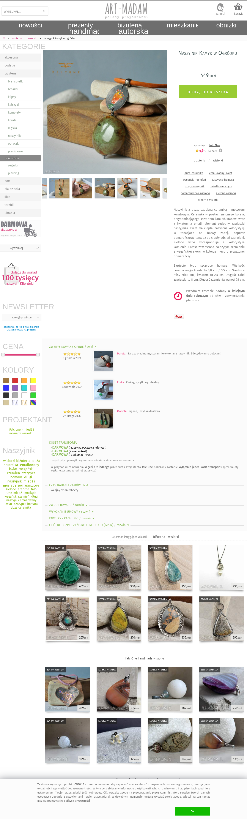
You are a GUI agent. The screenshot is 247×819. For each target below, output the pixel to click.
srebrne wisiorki (208, 199)
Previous (49, 112)
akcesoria (11, 57)
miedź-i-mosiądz (221, 186)
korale (12, 120)
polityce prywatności (77, 800)
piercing (13, 173)
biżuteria (11, 73)
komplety (14, 112)
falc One (214, 145)
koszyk (238, 13)
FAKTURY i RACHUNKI (72, 518)
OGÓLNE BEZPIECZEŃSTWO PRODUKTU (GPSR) (89, 525)
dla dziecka (12, 189)
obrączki (13, 143)
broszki (13, 89)
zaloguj (220, 13)
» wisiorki (12, 158)
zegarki (13, 165)
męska (12, 128)
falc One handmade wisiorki (144, 658)
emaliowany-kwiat (220, 173)
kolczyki (13, 105)
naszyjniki (15, 136)
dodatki (10, 65)
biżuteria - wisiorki (166, 537)
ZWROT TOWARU (68, 505)
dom (8, 181)
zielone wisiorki (226, 193)
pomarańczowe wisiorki (195, 193)
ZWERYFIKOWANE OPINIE (73, 347)
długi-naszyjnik (195, 186)
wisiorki (218, 160)
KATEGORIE (21, 46)
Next (160, 112)
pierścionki (15, 151)
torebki (9, 205)
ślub (7, 197)
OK (192, 811)
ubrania (10, 213)
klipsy (12, 97)
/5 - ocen (206, 151)
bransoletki (16, 81)
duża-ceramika (193, 173)
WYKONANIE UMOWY (71, 512)
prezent (31, 329)
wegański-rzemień (194, 179)
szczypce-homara (223, 179)
